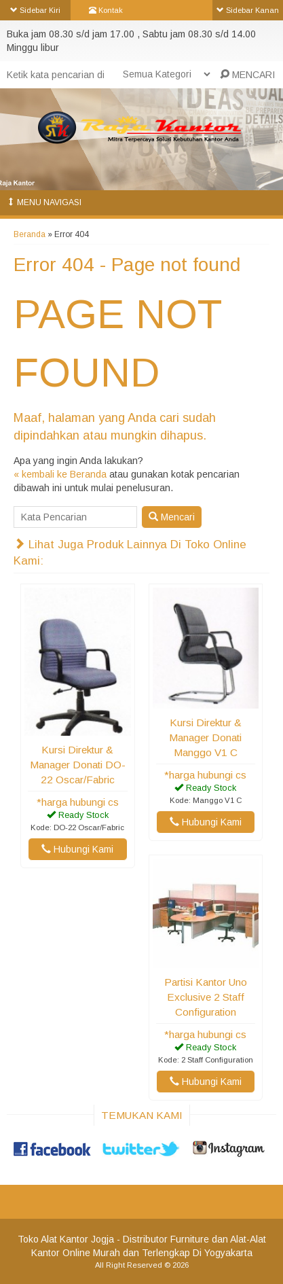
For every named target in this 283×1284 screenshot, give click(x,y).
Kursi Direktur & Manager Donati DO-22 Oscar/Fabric (78, 764)
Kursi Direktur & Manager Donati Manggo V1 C (205, 737)
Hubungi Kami (77, 849)
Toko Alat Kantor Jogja (66, 1239)
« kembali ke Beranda (60, 474)
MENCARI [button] (247, 74)
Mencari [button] (172, 517)
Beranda (29, 234)
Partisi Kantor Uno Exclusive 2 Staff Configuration (205, 997)
